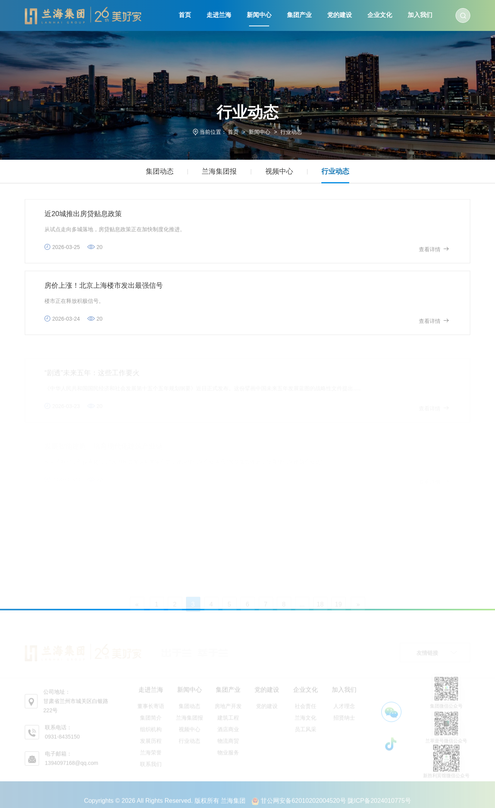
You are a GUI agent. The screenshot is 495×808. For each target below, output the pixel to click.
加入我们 (420, 15)
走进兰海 (219, 15)
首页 (185, 15)
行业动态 (291, 132)
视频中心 (279, 171)
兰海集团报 (219, 171)
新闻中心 (259, 15)
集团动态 (160, 171)
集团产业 (299, 15)
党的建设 (339, 15)
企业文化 (379, 15)
